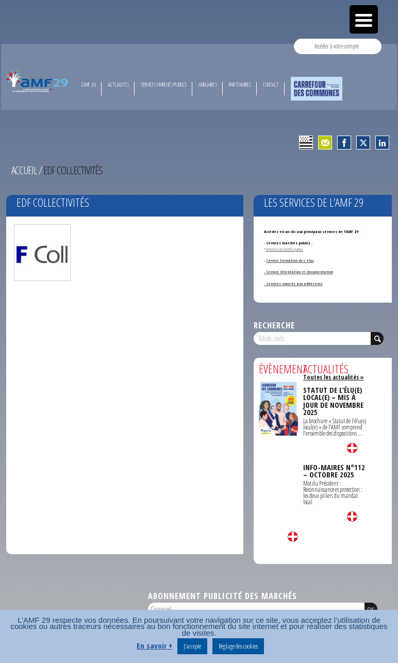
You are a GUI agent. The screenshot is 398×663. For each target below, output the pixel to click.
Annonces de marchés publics (284, 249)
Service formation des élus (290, 260)
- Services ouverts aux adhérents (293, 283)
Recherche (274, 325)
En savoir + (154, 645)
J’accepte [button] (192, 646)
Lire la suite (293, 537)
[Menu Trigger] (364, 19)
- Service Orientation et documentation (298, 271)
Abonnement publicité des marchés (222, 596)
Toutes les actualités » (333, 377)
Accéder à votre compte (336, 46)
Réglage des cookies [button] (238, 646)
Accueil (24, 170)
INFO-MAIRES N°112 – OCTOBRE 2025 (334, 470)
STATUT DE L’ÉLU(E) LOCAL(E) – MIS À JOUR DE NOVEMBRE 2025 (333, 401)
